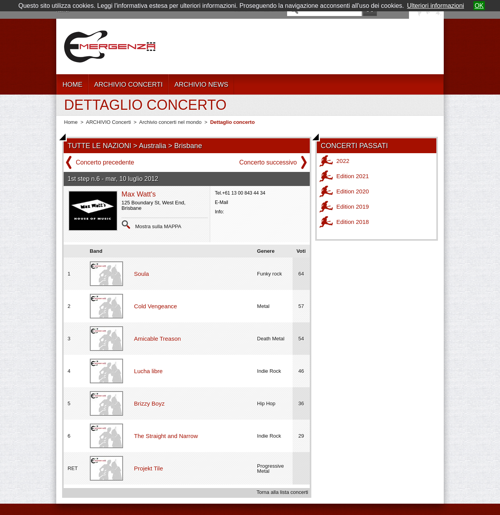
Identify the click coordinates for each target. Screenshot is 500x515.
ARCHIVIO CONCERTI (128, 84)
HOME (72, 84)
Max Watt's (138, 194)
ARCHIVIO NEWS (201, 84)
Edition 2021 (352, 176)
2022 (342, 160)
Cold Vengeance (155, 306)
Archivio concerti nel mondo (170, 122)
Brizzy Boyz (149, 403)
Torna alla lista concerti (282, 492)
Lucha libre (148, 371)
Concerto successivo (268, 162)
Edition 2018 (352, 221)
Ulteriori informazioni (435, 5)
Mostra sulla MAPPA (158, 226)
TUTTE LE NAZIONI (99, 146)
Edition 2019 (352, 206)
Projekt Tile (148, 468)
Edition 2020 (352, 191)
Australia (152, 146)
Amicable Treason (157, 338)
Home (71, 122)
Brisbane (188, 146)
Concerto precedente (105, 162)
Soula (141, 273)
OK (479, 5)
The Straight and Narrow (166, 436)
